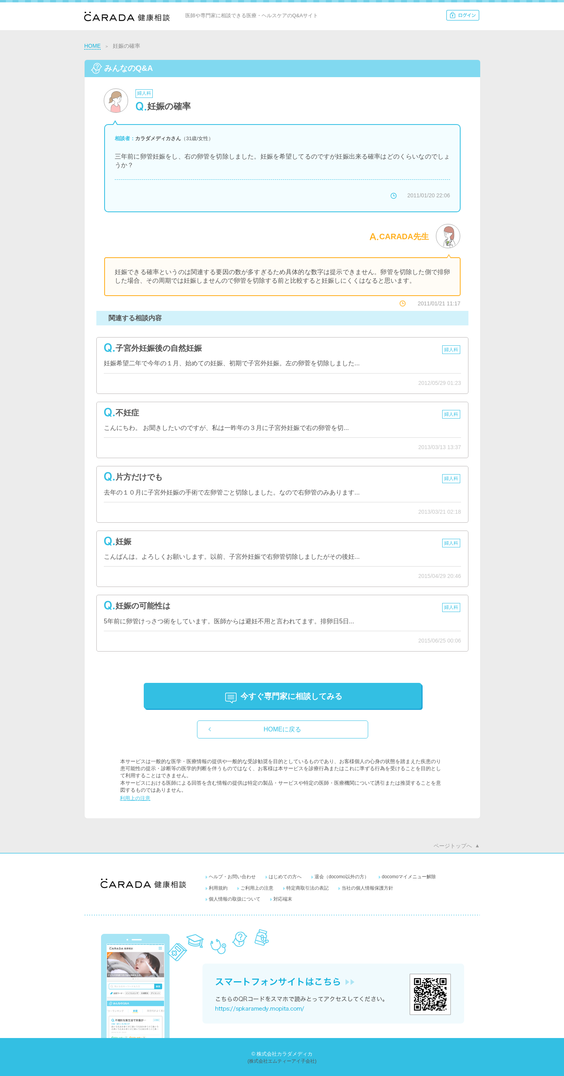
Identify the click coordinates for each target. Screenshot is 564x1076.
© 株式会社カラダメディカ (282, 1054)
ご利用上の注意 (256, 888)
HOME (92, 46)
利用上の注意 (135, 798)
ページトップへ (453, 846)
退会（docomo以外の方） (342, 876)
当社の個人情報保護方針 (367, 888)
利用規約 (218, 888)
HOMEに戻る (282, 729)
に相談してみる (291, 696)
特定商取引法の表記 (307, 888)
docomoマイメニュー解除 (409, 876)
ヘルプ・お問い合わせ (232, 876)
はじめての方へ (285, 876)
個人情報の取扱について (234, 899)
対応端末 (282, 899)
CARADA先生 (404, 236)
